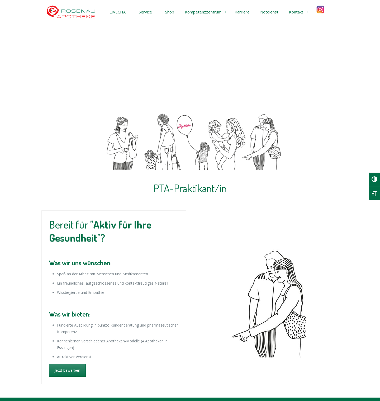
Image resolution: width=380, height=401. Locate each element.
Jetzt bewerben (67, 370)
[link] (156, 12)
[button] (119, 12)
